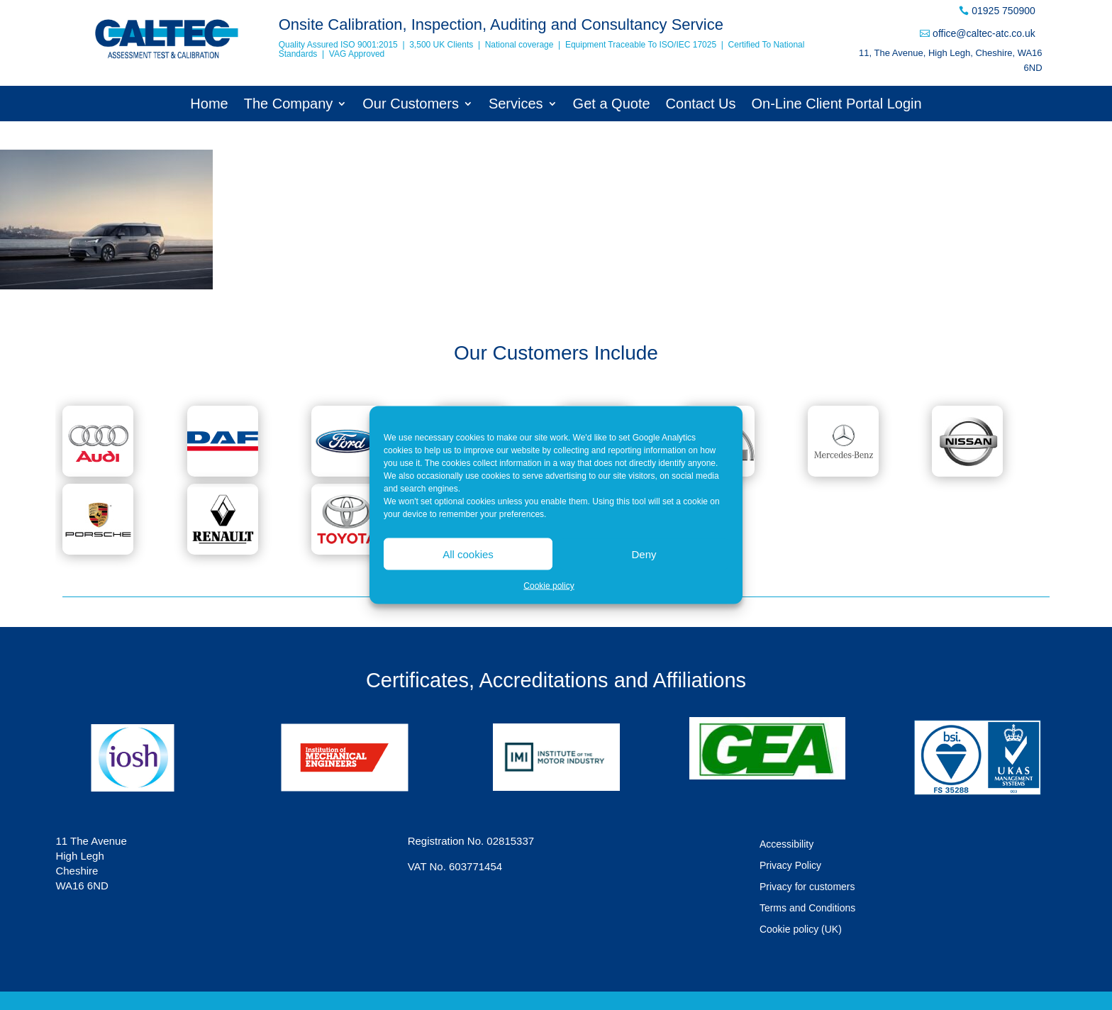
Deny (643, 554)
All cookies (468, 554)
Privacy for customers (807, 887)
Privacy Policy (790, 865)
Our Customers (410, 105)
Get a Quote (611, 105)
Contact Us (701, 105)
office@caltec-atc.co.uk (984, 33)
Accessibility (786, 844)
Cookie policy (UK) (801, 929)
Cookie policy (548, 586)
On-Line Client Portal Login (837, 105)
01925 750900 (1003, 10)
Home (209, 105)
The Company (288, 105)
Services (516, 105)
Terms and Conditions (807, 908)
